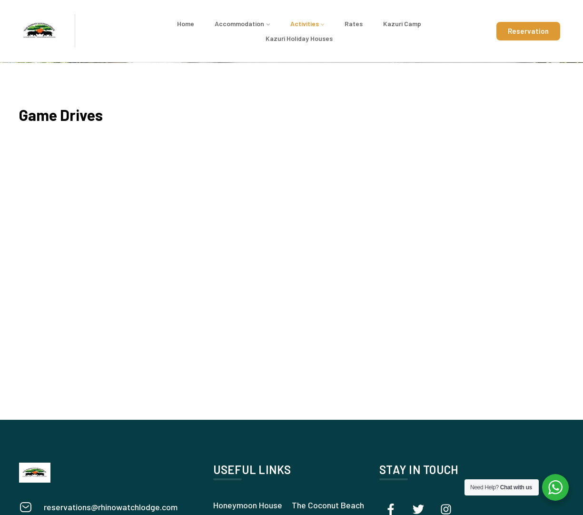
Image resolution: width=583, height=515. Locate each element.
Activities (304, 24)
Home (185, 24)
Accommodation (239, 24)
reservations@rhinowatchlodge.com (111, 507)
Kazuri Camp (402, 24)
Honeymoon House (247, 505)
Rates (354, 24)
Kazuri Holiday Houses (299, 38)
